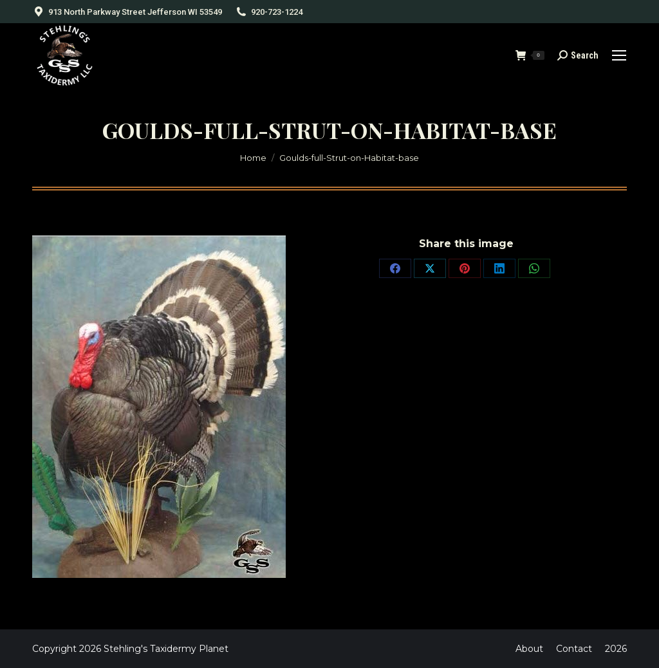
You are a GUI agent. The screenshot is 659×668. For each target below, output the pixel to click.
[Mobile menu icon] (619, 55)
